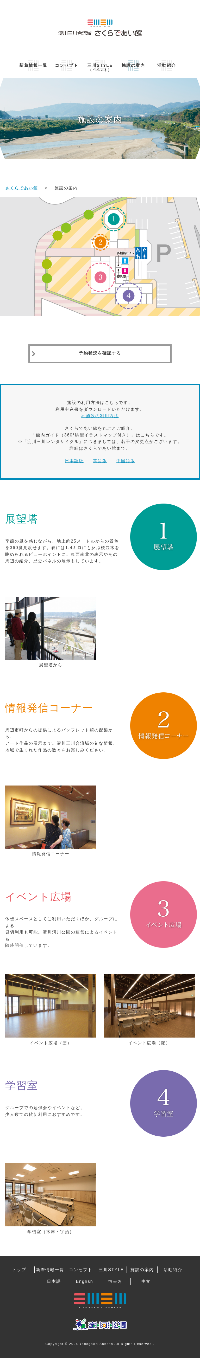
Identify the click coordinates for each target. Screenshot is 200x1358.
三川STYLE (100, 67)
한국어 (115, 1281)
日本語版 (74, 461)
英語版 (100, 461)
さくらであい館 (21, 188)
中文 (146, 1281)
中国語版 (125, 461)
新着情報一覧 (33, 65)
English (84, 1281)
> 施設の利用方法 (100, 416)
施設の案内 (133, 65)
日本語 (54, 1281)
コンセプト (66, 65)
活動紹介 (166, 65)
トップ (19, 1269)
